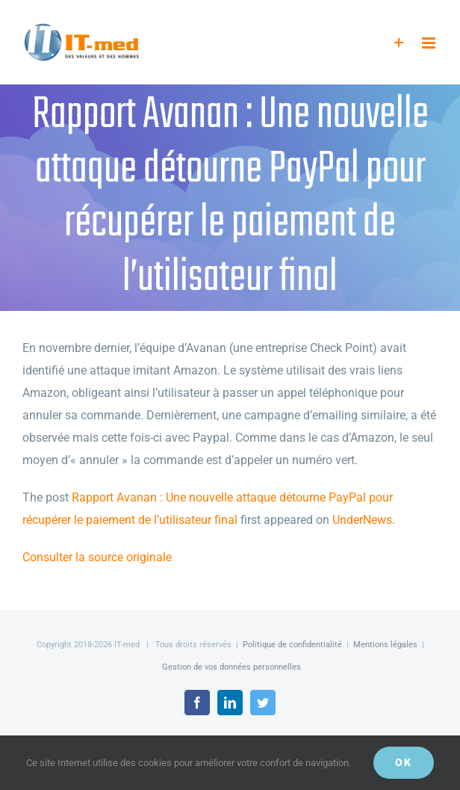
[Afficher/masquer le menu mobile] (430, 43)
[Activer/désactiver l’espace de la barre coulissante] (399, 43)
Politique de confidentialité (292, 644)
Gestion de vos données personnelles (231, 667)
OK (403, 762)
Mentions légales (385, 644)
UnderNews (362, 520)
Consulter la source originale (97, 557)
